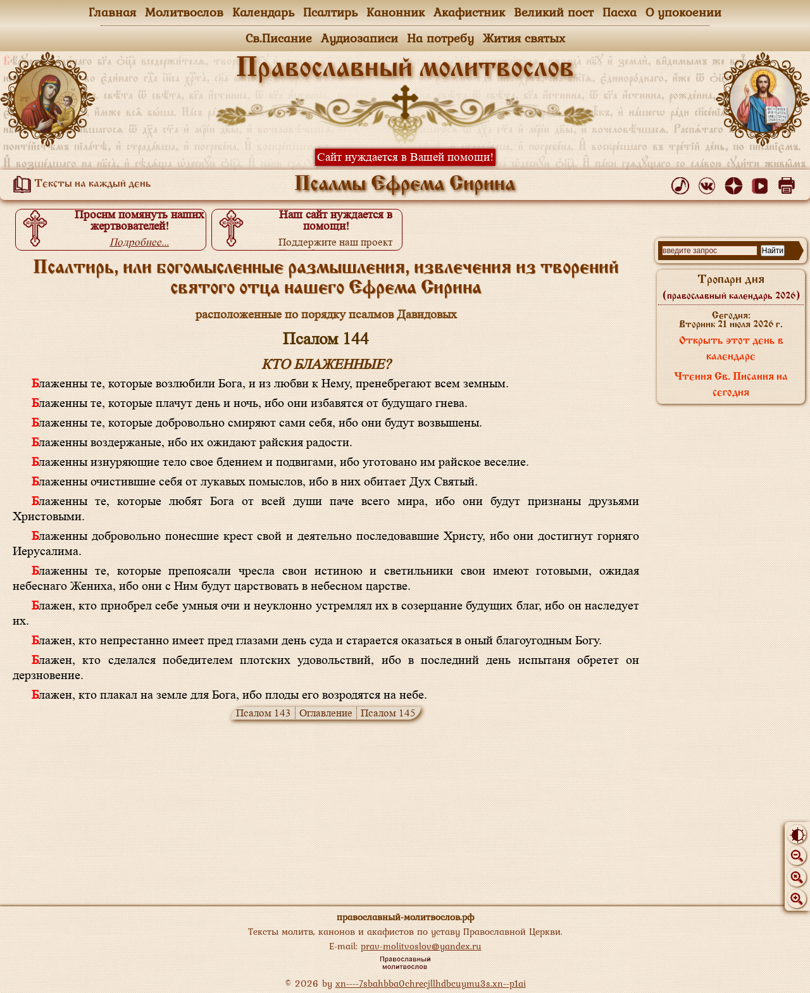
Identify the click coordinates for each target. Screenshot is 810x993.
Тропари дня (731, 287)
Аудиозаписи (359, 37)
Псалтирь (330, 12)
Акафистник (469, 12)
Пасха (619, 12)
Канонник (395, 12)
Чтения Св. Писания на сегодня (731, 385)
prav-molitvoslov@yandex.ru (421, 946)
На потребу (440, 37)
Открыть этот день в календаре (731, 349)
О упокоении (683, 12)
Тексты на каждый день (79, 184)
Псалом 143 (263, 713)
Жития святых (524, 37)
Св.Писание (279, 37)
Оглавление (325, 713)
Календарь (263, 12)
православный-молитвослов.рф (405, 916)
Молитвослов (184, 12)
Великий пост (554, 12)
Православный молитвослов (405, 69)
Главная (112, 12)
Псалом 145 (388, 713)
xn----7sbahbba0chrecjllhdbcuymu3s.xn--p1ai (430, 983)
